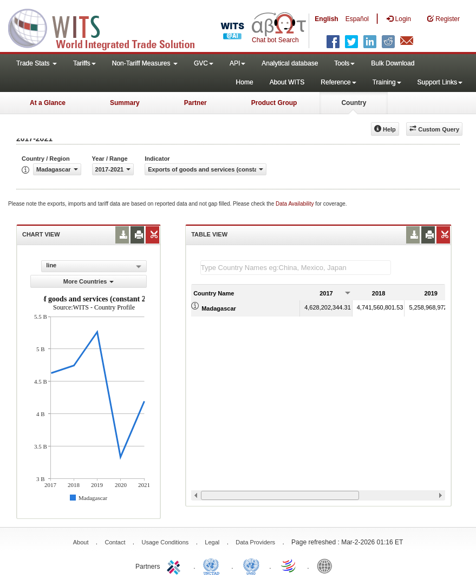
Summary (125, 103)
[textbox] (295, 267)
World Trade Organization (289, 565)
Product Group (274, 103)
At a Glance (48, 103)
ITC (175, 565)
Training (387, 82)
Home (244, 82)
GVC (203, 63)
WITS (108, 27)
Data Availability (295, 204)
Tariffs (84, 63)
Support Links (440, 82)
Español (357, 19)
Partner (195, 103)
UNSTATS (251, 565)
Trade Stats (36, 63)
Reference (338, 82)
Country (353, 103)
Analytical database (290, 63)
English (326, 19)
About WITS (287, 82)
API (237, 63)
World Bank (327, 565)
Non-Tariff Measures (145, 63)
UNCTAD (213, 565)
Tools (344, 63)
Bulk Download (392, 63)
